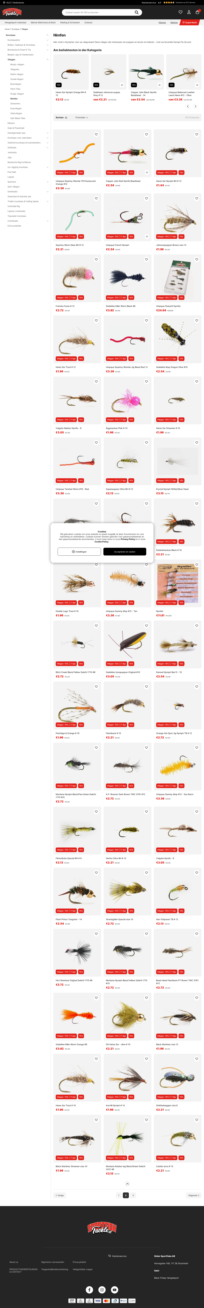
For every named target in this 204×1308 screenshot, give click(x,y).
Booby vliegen (17, 64)
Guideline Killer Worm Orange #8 (71, 1044)
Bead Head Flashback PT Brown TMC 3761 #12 (177, 982)
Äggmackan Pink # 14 (116, 428)
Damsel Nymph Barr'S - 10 (169, 672)
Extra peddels (14, 225)
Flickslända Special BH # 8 (69, 858)
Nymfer (159, 611)
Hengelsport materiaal (15, 22)
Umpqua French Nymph (117, 245)
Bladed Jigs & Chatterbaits (20, 54)
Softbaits (26, 147)
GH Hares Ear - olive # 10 (118, 1044)
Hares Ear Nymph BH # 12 (168, 181)
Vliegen (24, 29)
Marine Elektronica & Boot (43, 22)
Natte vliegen (16, 74)
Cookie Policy (101, 541)
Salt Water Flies (17, 118)
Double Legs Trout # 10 (67, 611)
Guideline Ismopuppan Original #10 (123, 672)
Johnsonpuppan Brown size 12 (171, 245)
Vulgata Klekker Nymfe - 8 (68, 428)
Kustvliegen (16, 108)
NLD (15, 2)
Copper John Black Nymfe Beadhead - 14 (143, 93)
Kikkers (11, 123)
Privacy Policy (128, 539)
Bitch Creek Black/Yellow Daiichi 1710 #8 (75, 672)
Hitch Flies (15, 89)
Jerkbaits (12, 152)
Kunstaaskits (26, 40)
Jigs (10, 157)
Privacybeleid (79, 1262)
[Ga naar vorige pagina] (59, 1195)
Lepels (11, 177)
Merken (174, 22)
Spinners (26, 181)
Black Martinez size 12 (167, 1044)
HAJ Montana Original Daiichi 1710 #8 (74, 980)
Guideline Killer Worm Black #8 (120, 306)
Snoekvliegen (16, 79)
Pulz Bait (12, 172)
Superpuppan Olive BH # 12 (119, 489)
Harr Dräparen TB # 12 (167, 919)
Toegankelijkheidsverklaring (54, 1269)
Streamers (15, 103)
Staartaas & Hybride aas (19, 196)
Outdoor (88, 22)
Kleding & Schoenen (70, 22)
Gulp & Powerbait (16, 128)
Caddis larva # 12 (164, 1166)
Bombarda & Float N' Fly (26, 49)
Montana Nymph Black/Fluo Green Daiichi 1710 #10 (76, 795)
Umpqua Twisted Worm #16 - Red (72, 489)
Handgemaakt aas (26, 133)
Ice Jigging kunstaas (26, 167)
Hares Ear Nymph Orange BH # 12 (71, 93)
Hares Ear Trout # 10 (66, 1105)
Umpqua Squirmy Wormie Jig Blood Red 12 (127, 367)
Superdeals (190, 22)
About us (13, 1262)
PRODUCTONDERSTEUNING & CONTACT (23, 1270)
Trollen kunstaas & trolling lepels (26, 201)
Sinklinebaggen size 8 (167, 1105)
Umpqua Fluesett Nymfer (168, 306)
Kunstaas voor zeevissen (26, 137)
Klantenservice (149, 2)
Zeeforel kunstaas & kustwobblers (26, 142)
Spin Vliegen (14, 186)
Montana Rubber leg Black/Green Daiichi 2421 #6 (125, 1168)
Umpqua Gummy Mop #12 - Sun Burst (174, 794)
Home (7, 29)
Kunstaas (15, 29)
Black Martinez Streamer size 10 (71, 1166)
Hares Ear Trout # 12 (66, 367)
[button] (179, 2)
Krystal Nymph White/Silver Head (172, 489)
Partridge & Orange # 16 (67, 733)
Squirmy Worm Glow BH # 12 (70, 245)
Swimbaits (26, 191)
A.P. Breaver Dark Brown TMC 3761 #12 (125, 794)
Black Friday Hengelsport (166, 1278)
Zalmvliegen (16, 113)
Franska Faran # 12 (65, 306)
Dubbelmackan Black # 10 (169, 550)
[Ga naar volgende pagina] (194, 1195)
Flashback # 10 (113, 733)
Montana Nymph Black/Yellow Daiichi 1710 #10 (126, 982)
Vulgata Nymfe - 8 (165, 858)
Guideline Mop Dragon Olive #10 (172, 367)
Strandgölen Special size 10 (119, 919)
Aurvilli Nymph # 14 (115, 1105)
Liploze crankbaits (16, 211)
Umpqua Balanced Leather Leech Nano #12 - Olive (182, 93)
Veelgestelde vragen (83, 1269)
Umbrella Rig (14, 206)
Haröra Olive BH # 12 (116, 858)
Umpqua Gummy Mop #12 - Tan (121, 611)
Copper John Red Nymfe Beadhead (123, 181)
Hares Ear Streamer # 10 (168, 428)
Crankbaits (26, 221)
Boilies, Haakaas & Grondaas (26, 45)
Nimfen (14, 98)
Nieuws (162, 22)
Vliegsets (14, 69)
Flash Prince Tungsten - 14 (69, 919)
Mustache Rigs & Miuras (19, 162)
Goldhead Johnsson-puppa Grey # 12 (106, 93)
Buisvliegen (15, 84)
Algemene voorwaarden (52, 1262)
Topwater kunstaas (17, 216)
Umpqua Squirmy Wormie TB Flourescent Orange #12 (76, 182)
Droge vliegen (17, 93)
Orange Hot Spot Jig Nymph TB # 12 (174, 733)
